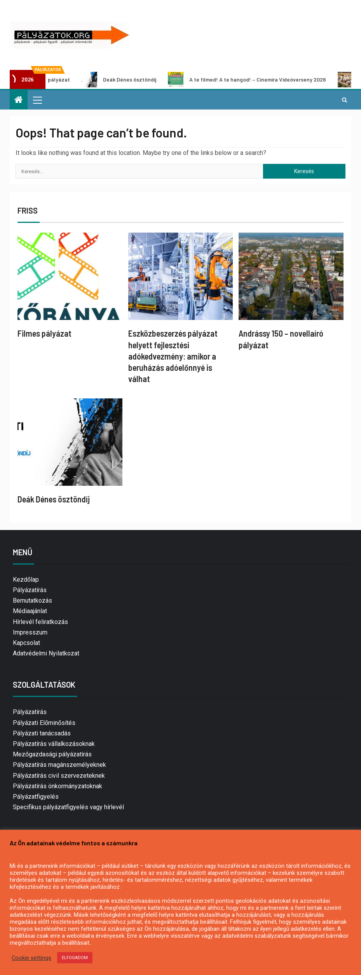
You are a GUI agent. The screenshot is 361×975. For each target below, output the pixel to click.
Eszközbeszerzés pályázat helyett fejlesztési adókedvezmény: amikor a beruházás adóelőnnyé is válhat (173, 356)
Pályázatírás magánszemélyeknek (59, 764)
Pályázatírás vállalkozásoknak (54, 743)
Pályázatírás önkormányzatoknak (57, 786)
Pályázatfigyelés (36, 796)
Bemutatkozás (32, 600)
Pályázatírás (30, 590)
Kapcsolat (26, 643)
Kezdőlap (26, 579)
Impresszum (30, 632)
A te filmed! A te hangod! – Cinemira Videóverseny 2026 (254, 79)
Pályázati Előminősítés (44, 722)
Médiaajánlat (30, 611)
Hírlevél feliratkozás (40, 622)
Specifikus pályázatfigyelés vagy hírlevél (68, 807)
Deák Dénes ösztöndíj (126, 79)
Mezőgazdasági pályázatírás (52, 754)
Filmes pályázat (44, 333)
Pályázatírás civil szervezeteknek (59, 775)
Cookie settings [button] (31, 957)
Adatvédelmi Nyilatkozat (46, 653)
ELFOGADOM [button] (75, 957)
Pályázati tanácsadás (42, 733)
